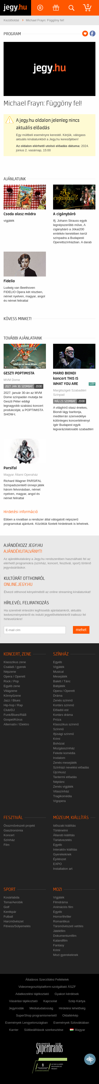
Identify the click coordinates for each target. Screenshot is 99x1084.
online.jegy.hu (18, 584)
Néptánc (59, 782)
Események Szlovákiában (71, 1022)
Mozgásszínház (64, 748)
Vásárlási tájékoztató (23, 1001)
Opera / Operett (14, 676)
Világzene (10, 691)
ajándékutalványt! (23, 551)
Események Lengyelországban (26, 1022)
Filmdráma (60, 902)
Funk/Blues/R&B (15, 715)
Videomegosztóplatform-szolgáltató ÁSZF (47, 986)
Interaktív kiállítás (65, 849)
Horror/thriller (62, 916)
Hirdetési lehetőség (72, 1008)
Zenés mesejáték (65, 762)
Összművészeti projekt (19, 825)
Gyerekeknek (62, 854)
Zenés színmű (63, 700)
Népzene (10, 671)
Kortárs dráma (63, 715)
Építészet (59, 859)
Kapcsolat (50, 1001)
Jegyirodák (16, 1008)
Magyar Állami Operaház (21, 474)
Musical (58, 671)
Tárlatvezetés (62, 840)
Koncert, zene (17, 654)
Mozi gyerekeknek (65, 955)
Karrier (13, 1030)
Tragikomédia (62, 796)
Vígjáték (58, 667)
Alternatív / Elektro (16, 724)
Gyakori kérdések (67, 994)
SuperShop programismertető (36, 1015)
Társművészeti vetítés (68, 926)
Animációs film (63, 907)
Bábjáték (59, 686)
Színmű (58, 729)
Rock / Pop (11, 681)
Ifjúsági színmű (63, 734)
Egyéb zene (12, 686)
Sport (10, 889)
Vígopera (59, 801)
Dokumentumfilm (65, 935)
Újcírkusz (59, 772)
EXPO (57, 864)
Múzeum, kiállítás (71, 817)
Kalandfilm (60, 940)
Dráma (57, 695)
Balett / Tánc (62, 681)
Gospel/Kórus (13, 719)
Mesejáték (60, 676)
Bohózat (59, 743)
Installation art (62, 868)
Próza (57, 719)
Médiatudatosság (41, 1008)
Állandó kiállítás (64, 835)
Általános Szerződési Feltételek (47, 979)
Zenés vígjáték (63, 786)
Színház (61, 654)
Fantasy (58, 945)
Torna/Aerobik (13, 902)
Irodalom (59, 758)
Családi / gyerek (15, 667)
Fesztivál (13, 817)
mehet (81, 630)
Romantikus (61, 921)
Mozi (57, 889)
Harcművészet (13, 921)
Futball (8, 916)
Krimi (56, 738)
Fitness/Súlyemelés (17, 926)
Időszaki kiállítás (64, 825)
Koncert (9, 835)
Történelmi (60, 830)
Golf (6, 907)
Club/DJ (9, 710)
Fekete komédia (64, 753)
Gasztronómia (13, 830)
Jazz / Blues (12, 700)
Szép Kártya (76, 1001)
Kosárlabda (11, 897)
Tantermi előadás (65, 777)
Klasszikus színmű (66, 724)
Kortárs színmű (63, 705)
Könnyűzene (12, 695)
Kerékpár (10, 912)
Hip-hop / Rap (13, 705)
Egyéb (57, 662)
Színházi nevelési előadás (71, 767)
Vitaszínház (61, 791)
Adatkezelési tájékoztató (32, 994)
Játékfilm (59, 931)
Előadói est (60, 710)
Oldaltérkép (70, 1015)
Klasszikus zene (15, 662)
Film (7, 845)
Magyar (77, 1030)
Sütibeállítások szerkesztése (43, 1030)
